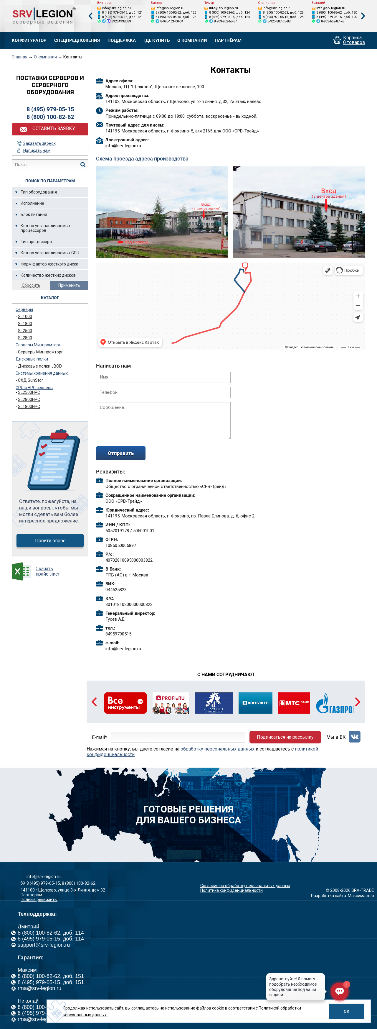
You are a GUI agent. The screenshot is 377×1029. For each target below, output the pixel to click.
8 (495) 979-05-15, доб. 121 (122, 12)
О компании (192, 40)
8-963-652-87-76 (332, 21)
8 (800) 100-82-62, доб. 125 (176, 12)
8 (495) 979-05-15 (50, 109)
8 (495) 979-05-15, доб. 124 (229, 17)
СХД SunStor (30, 380)
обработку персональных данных (217, 749)
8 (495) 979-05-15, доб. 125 (176, 17)
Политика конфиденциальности (231, 890)
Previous (90, 16)
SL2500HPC (29, 392)
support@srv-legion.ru (44, 945)
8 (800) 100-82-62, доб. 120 (336, 12)
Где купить (156, 40)
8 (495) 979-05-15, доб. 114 (51, 939)
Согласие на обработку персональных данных (245, 885)
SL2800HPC (29, 399)
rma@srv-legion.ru (39, 988)
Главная (19, 57)
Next (363, 16)
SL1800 (25, 323)
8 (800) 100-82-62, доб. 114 (51, 933)
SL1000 (25, 316)
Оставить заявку (53, 128)
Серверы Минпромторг (38, 345)
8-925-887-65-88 (278, 21)
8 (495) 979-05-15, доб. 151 (51, 982)
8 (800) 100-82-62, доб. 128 (283, 12)
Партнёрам (228, 40)
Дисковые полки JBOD (40, 366)
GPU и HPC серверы (34, 387)
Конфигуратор (29, 40)
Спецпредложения (77, 40)
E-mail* (99, 737)
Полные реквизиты (39, 899)
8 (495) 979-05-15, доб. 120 (336, 17)
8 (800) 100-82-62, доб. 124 (229, 12)
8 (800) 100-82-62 (50, 116)
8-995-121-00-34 (171, 21)
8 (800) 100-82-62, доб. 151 (51, 976)
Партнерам (31, 894)
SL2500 (25, 330)
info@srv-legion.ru (116, 8)
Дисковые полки (32, 359)
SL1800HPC (29, 406)
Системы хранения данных (42, 373)
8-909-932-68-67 (225, 21)
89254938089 (121, 21)
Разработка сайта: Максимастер (342, 895)
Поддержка (122, 40)
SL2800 (25, 337)
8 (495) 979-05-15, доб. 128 (283, 17)
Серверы (24, 309)
